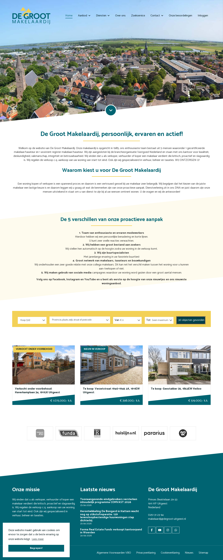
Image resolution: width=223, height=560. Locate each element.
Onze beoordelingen (180, 15)
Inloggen (203, 15)
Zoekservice (138, 15)
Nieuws (189, 552)
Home (68, 15)
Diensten (103, 15)
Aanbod (84, 15)
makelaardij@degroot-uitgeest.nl (167, 519)
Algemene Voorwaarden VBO (114, 552)
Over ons (120, 15)
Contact (157, 15)
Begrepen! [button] (36, 548)
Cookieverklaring (170, 552)
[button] (190, 320)
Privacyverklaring (146, 552)
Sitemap (203, 552)
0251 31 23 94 (156, 515)
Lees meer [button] (38, 539)
